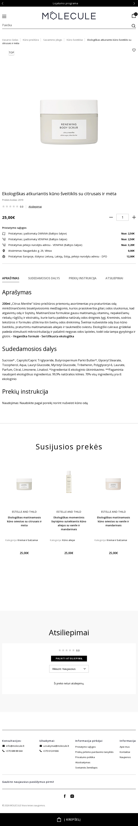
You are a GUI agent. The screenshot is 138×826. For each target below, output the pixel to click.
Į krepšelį (72, 820)
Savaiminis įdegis (52, 39)
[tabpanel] (24, 510)
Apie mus (125, 746)
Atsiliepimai (35, 206)
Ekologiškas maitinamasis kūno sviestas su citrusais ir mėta (24, 521)
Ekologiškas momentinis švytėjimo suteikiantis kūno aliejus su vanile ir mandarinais (68, 523)
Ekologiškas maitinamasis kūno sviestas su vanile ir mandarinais (113, 521)
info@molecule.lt (15, 745)
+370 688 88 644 (14, 751)
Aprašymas (10, 278)
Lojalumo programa (69, 3)
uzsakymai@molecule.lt (56, 745)
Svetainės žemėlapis (86, 762)
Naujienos (125, 757)
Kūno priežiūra (31, 39)
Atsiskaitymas (82, 767)
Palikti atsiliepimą (69, 658)
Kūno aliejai (68, 540)
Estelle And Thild (24, 511)
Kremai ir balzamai (28, 540)
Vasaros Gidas (10, 39)
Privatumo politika (85, 757)
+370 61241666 (51, 751)
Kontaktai (125, 752)
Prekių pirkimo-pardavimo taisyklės (94, 752)
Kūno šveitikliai (75, 39)
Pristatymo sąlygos (85, 746)
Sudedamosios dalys (44, 278)
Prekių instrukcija (82, 278)
